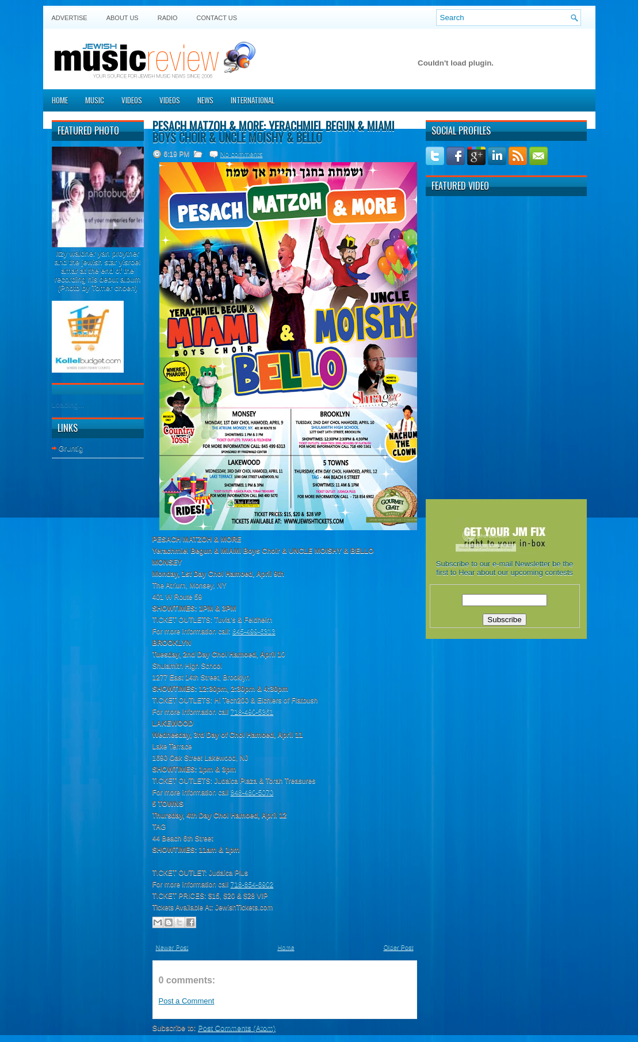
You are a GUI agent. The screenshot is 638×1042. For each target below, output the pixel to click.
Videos (131, 100)
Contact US (217, 17)
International (252, 100)
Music (94, 100)
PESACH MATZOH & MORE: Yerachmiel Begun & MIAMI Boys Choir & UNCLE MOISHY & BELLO (273, 131)
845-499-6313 (254, 631)
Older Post (399, 947)
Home (60, 100)
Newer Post (172, 947)
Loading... (68, 404)
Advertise (69, 17)
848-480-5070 (252, 792)
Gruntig (71, 448)
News (205, 100)
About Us (122, 17)
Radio (168, 17)
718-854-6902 (252, 884)
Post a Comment (187, 1001)
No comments (241, 154)
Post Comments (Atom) (237, 1028)
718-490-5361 (252, 712)
